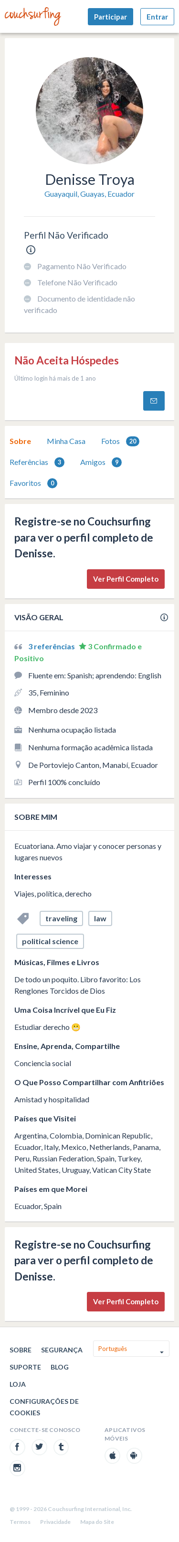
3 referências (52, 646)
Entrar (157, 16)
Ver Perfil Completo (125, 578)
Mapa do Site (97, 1521)
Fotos (120, 441)
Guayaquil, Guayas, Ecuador (89, 193)
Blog (60, 1367)
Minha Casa (66, 440)
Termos (20, 1521)
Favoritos (33, 483)
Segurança (62, 1350)
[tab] (20, 441)
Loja (18, 1384)
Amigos (101, 462)
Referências (37, 462)
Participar (110, 16)
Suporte (25, 1367)
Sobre (20, 440)
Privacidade (55, 1521)
